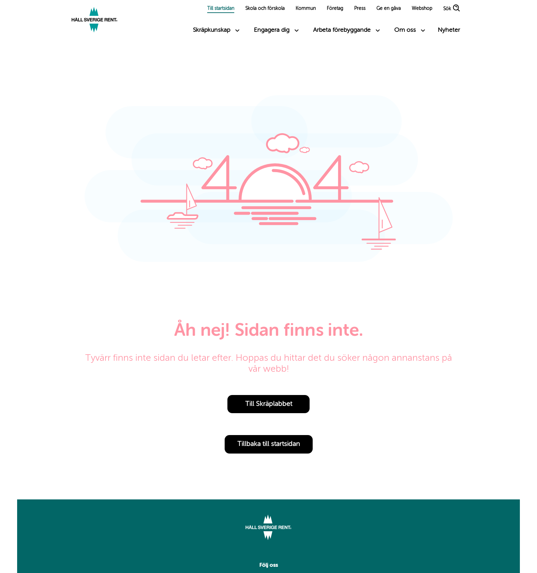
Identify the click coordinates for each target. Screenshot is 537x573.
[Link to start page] (94, 20)
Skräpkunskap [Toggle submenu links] (211, 30)
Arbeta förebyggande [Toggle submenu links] (342, 30)
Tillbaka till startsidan (268, 444)
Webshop (422, 8)
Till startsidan (220, 8)
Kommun (306, 8)
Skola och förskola (265, 8)
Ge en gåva (388, 8)
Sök (447, 9)
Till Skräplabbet (268, 404)
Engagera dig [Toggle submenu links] (271, 30)
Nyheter (449, 30)
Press (359, 8)
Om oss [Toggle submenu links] (405, 30)
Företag (335, 8)
